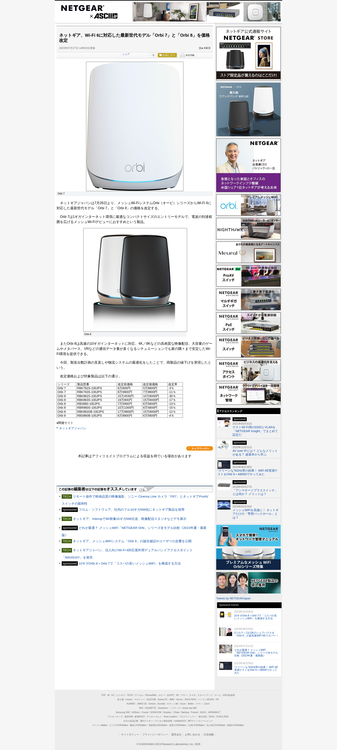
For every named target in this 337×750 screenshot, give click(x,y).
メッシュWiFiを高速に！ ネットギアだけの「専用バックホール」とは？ (256, 513)
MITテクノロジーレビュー (200, 721)
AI (108, 695)
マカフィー (139, 699)
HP (217, 699)
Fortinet (194, 712)
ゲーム (217, 695)
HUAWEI (131, 704)
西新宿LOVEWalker (158, 725)
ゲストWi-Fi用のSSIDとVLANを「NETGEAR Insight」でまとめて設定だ (255, 430)
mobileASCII (180, 721)
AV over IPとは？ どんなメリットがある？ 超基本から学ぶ (255, 452)
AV (177, 695)
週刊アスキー (146, 721)
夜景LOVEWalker (177, 725)
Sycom (179, 699)
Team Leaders (170, 716)
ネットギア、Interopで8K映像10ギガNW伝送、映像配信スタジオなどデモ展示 (129, 519)
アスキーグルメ (154, 716)
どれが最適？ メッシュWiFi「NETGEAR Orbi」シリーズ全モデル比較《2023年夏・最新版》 (256, 652)
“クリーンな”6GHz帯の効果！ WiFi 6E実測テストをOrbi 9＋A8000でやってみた (248, 472)
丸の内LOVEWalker (216, 725)
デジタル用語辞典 (163, 721)
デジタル (139, 695)
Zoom (207, 704)
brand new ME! (189, 708)
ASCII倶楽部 (229, 695)
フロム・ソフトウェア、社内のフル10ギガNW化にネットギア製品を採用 (131, 509)
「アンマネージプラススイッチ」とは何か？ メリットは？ (255, 492)
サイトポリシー (130, 734)
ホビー (162, 695)
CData (176, 712)
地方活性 (202, 716)
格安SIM (129, 716)
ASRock (135, 712)
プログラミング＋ (187, 716)
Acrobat (161, 704)
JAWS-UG (142, 704)
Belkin (191, 704)
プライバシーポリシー (155, 734)
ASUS (203, 712)
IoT (112, 695)
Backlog (185, 712)
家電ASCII (140, 716)
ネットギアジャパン (72, 428)
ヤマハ (199, 704)
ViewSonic (163, 708)
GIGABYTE (150, 708)
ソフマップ (175, 708)
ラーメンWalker (99, 725)
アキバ (184, 695)
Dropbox (167, 712)
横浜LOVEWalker (138, 725)
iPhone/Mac (151, 695)
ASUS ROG (190, 699)
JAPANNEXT (214, 712)
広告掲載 (209, 734)
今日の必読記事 (130, 721)
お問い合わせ (192, 734)
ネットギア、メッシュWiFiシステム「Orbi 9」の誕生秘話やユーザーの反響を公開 (132, 541)
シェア (126, 54)
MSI (141, 708)
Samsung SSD (123, 712)
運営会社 (176, 734)
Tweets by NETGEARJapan (233, 598)
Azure (183, 704)
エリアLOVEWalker (118, 725)
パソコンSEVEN (206, 699)
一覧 (152, 55)
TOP (103, 695)
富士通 (120, 699)
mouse (129, 699)
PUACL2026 (222, 716)
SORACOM (155, 712)
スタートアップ (205, 695)
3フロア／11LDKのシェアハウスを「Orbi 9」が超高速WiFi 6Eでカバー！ (256, 634)
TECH (130, 695)
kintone (152, 704)
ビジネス (120, 695)
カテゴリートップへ (199, 448)
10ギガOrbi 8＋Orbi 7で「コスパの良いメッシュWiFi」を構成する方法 (130, 563)
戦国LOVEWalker (235, 725)
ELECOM (151, 699)
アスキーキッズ (115, 716)
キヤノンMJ (172, 704)
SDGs (212, 716)
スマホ (192, 695)
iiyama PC (163, 699)
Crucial (144, 712)
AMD (172, 699)
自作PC (170, 695)
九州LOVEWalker (196, 725)
